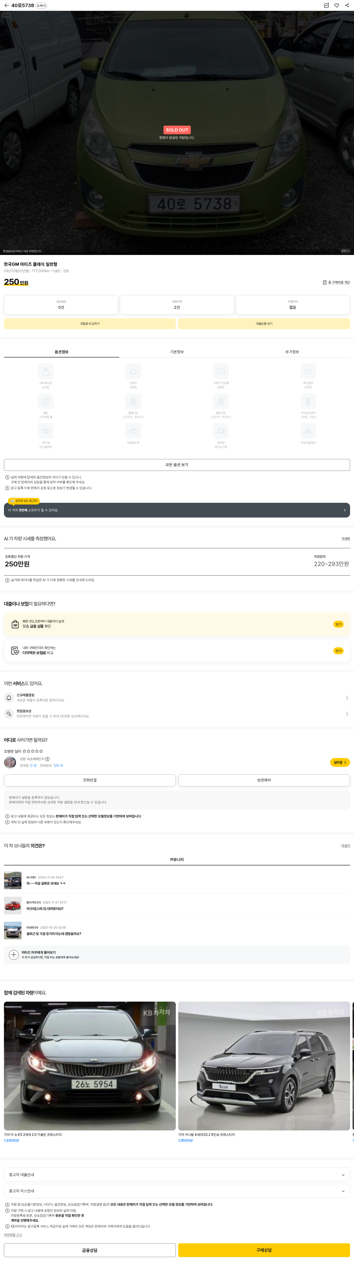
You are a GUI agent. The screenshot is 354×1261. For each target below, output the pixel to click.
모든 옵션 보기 (177, 464)
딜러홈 (338, 762)
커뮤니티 (177, 859)
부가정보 (292, 352)
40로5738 (29, 5)
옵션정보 (62, 352)
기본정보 (177, 352)
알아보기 (177, 624)
